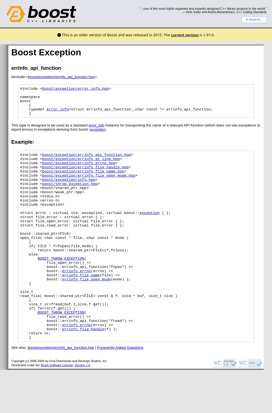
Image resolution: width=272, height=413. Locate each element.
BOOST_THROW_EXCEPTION (61, 285)
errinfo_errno (76, 300)
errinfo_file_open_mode (86, 310)
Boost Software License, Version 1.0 (65, 408)
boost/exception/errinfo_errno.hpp (78, 171)
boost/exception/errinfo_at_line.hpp (81, 166)
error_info (58, 114)
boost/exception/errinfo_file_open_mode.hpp (88, 186)
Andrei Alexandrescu (221, 12)
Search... (254, 20)
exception (98, 135)
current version (185, 34)
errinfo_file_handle (83, 370)
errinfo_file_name (81, 305)
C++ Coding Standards (252, 12)
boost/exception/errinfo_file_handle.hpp (85, 176)
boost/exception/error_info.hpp (75, 89)
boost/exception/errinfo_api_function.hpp (61, 77)
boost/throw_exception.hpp (69, 195)
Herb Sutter (193, 12)
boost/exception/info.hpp (68, 191)
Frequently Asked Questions (120, 391)
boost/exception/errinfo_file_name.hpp (83, 181)
